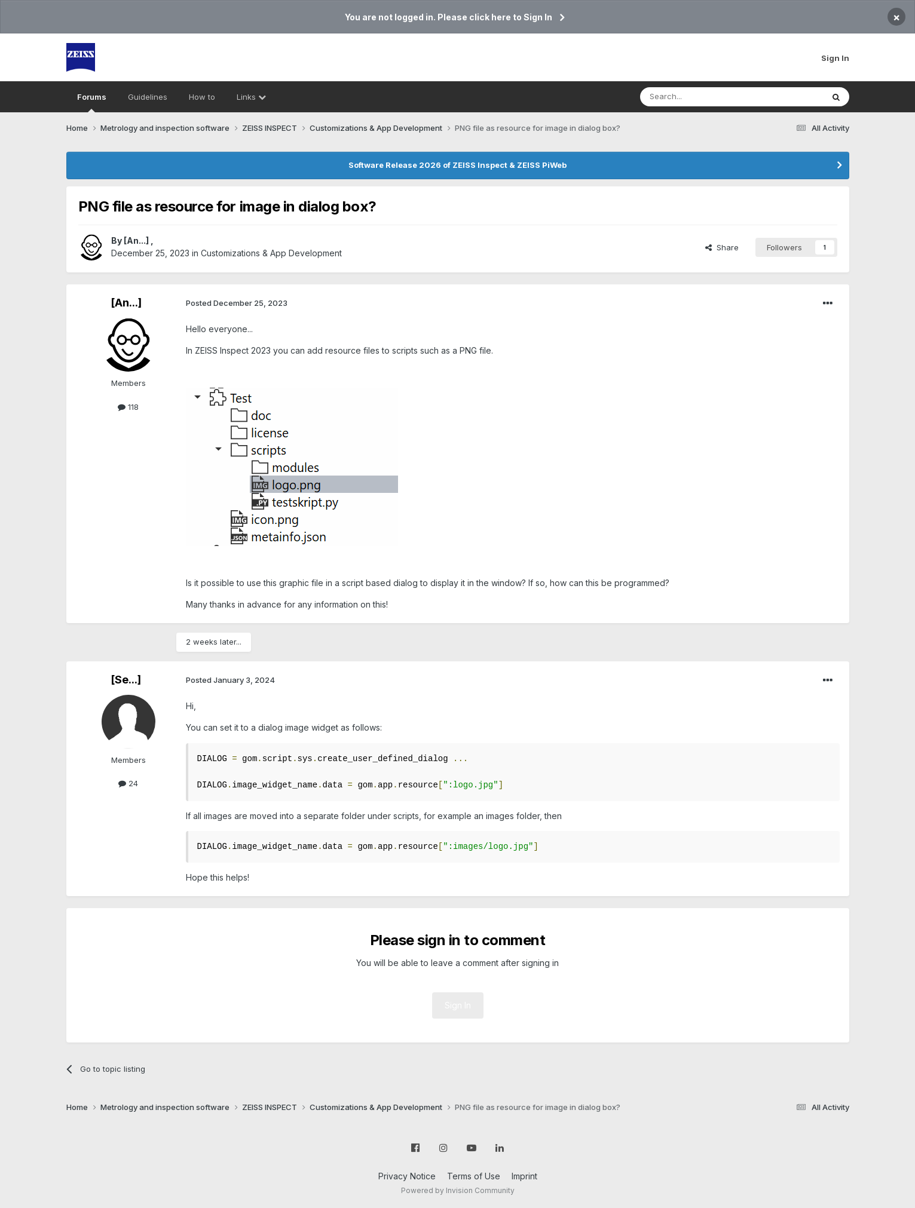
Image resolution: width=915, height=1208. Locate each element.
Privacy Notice (407, 1176)
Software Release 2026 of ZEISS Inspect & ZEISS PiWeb (457, 165)
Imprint (524, 1176)
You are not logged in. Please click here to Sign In (448, 17)
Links (251, 97)
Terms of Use (473, 1176)
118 (128, 407)
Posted (236, 303)
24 (128, 783)
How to (202, 97)
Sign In (835, 58)
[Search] (701, 96)
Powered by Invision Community (458, 1190)
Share (722, 247)
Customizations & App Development (271, 253)
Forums (91, 102)
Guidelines (147, 97)
